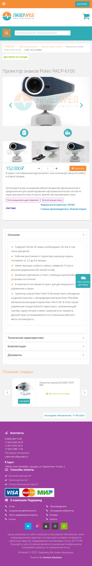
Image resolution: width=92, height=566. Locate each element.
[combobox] (42, 32)
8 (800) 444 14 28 (13, 438)
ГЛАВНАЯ (9, 46)
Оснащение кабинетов (62, 510)
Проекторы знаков (52, 46)
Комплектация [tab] (17, 346)
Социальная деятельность (22, 510)
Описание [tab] (14, 234)
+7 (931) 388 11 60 (14, 448)
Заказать (77, 168)
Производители (58, 506)
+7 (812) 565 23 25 (14, 442)
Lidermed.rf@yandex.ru (16, 456)
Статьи (12, 519)
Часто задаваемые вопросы (23, 514)
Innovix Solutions (52, 557)
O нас (11, 506)
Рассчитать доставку (83, 283)
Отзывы (54, 514)
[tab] (35, 199)
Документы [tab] (15, 355)
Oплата (53, 519)
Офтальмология (27, 46)
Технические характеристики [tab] (26, 337)
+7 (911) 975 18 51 (14, 445)
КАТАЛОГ (82, 4)
